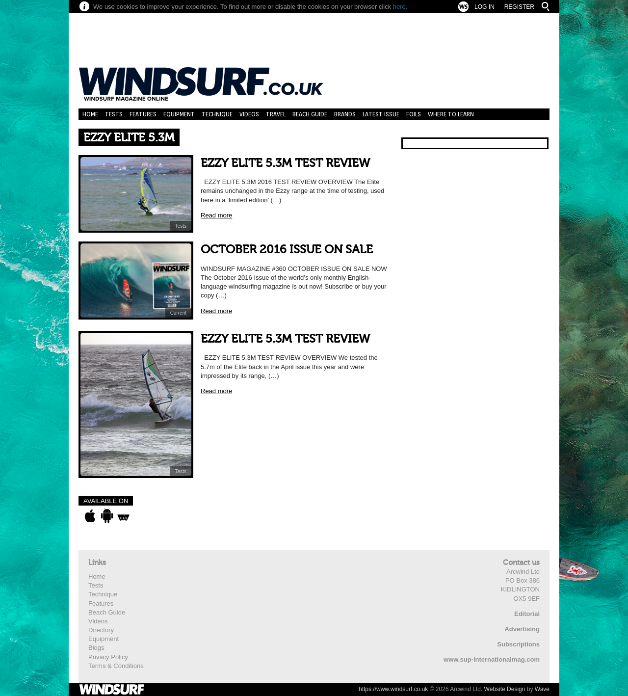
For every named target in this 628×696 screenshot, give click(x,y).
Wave (542, 689)
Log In (484, 6)
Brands (345, 114)
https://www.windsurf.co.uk (393, 689)
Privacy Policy (108, 657)
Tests (114, 114)
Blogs (96, 647)
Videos (249, 114)
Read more (216, 215)
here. (400, 6)
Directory (101, 630)
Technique (217, 114)
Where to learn (451, 114)
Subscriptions (518, 644)
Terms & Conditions (116, 665)
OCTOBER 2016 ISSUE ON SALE (287, 249)
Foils (413, 114)
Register (519, 6)
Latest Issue (381, 114)
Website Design (504, 689)
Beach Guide (309, 114)
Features (143, 114)
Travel (276, 114)
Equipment (179, 114)
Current (178, 313)
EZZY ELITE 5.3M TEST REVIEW (285, 163)
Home (90, 114)
